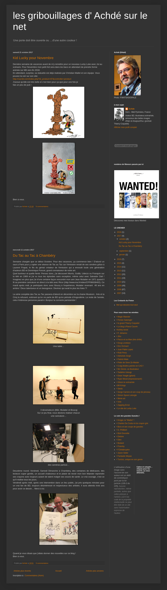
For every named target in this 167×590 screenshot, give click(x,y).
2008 (119, 289)
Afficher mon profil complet (125, 127)
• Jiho (118, 336)
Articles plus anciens (95, 571)
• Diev (119, 440)
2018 (119, 232)
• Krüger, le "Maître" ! (125, 420)
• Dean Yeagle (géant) (125, 376)
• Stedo (119, 389)
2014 (119, 267)
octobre (122, 239)
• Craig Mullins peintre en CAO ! (130, 366)
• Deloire (120, 436)
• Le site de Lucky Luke (126, 408)
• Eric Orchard (122, 346)
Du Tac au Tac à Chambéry (34, 255)
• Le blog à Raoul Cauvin (127, 326)
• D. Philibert (121, 430)
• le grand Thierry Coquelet (127, 323)
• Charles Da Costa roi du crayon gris (132, 423)
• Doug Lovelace (123, 343)
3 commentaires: (42, 563)
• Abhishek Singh (123, 356)
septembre (124, 251)
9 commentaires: (42, 206)
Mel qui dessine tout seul (127, 305)
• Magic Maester (123, 317)
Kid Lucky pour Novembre (33, 58)
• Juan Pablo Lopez (124, 349)
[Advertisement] (59, 229)
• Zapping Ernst (123, 405)
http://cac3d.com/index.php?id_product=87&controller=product (42, 79)
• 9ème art (120, 398)
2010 (119, 282)
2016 (119, 259)
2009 (119, 285)
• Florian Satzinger (124, 320)
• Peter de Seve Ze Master (127, 362)
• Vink (118, 402)
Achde (132, 109)
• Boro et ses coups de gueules (129, 427)
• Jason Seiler (122, 453)
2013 (119, 271)
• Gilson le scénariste (125, 382)
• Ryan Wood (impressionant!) (129, 379)
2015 (119, 263)
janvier (122, 254)
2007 (119, 293)
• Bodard (120, 443)
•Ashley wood (122, 330)
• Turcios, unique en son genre (129, 459)
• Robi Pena (121, 353)
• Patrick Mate (122, 359)
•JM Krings (121, 385)
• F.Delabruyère (123, 450)
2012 (119, 274)
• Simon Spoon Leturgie (126, 395)
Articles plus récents (22, 571)
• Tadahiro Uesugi (124, 372)
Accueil (58, 571)
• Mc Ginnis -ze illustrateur (127, 369)
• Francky (120, 446)
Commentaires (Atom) (34, 575)
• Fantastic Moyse (124, 456)
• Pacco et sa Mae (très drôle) (129, 339)
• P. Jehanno (121, 333)
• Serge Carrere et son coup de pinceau (133, 392)
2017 (119, 236)
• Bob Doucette (122, 433)
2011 (119, 278)
